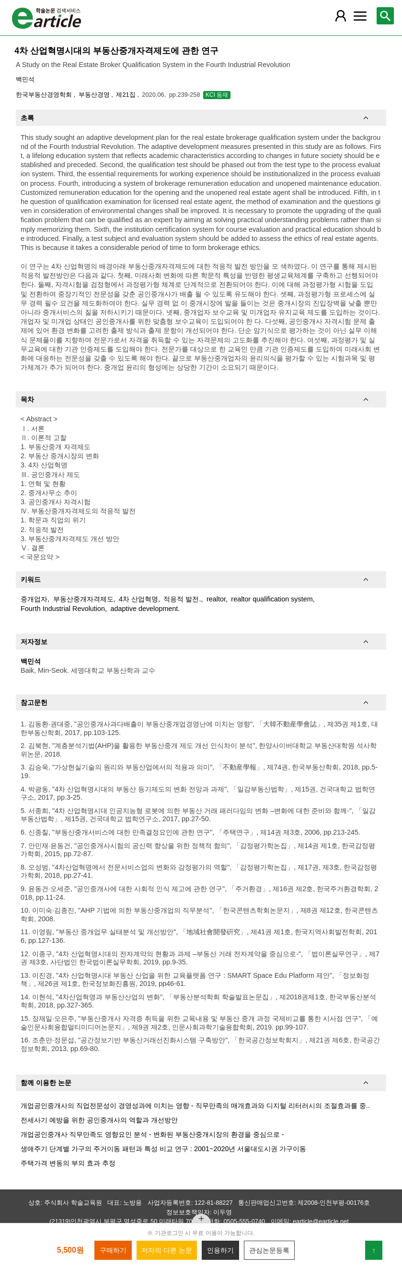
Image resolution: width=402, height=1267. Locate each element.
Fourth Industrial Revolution (63, 608)
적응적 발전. (182, 599)
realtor (216, 599)
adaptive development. (145, 608)
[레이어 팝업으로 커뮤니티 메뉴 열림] (359, 15)
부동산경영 (95, 94)
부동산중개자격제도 (83, 599)
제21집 (126, 94)
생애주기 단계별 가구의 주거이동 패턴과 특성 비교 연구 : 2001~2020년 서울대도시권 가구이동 (163, 1149)
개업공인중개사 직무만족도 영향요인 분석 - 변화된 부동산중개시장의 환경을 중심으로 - (152, 1134)
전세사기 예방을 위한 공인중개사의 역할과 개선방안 (99, 1120)
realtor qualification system (271, 599)
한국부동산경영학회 (45, 94)
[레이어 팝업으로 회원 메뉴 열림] (340, 15)
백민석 (25, 79)
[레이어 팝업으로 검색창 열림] (385, 15)
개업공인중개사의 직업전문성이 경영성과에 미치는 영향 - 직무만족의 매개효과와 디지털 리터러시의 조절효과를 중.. (195, 1105)
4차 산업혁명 (138, 599)
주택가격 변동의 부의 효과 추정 (68, 1163)
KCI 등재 (217, 94)
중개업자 (34, 599)
